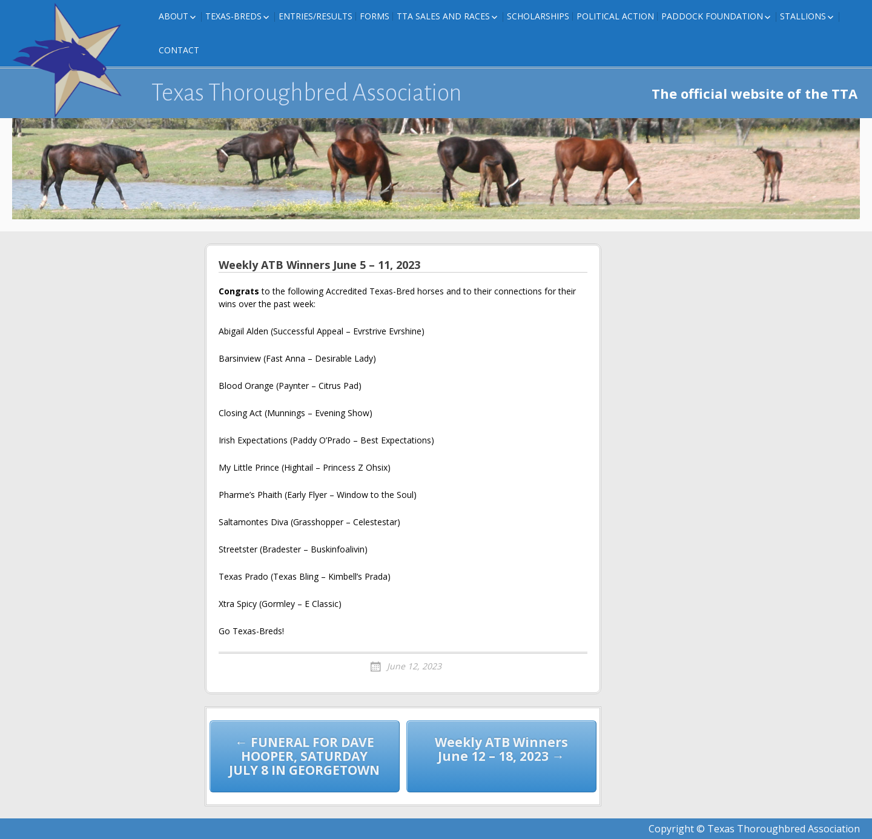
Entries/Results (315, 16)
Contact (179, 50)
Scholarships (538, 16)
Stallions (803, 16)
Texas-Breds (233, 16)
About (173, 16)
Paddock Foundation (712, 16)
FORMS (374, 16)
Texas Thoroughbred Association (306, 92)
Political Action (615, 16)
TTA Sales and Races (443, 16)
